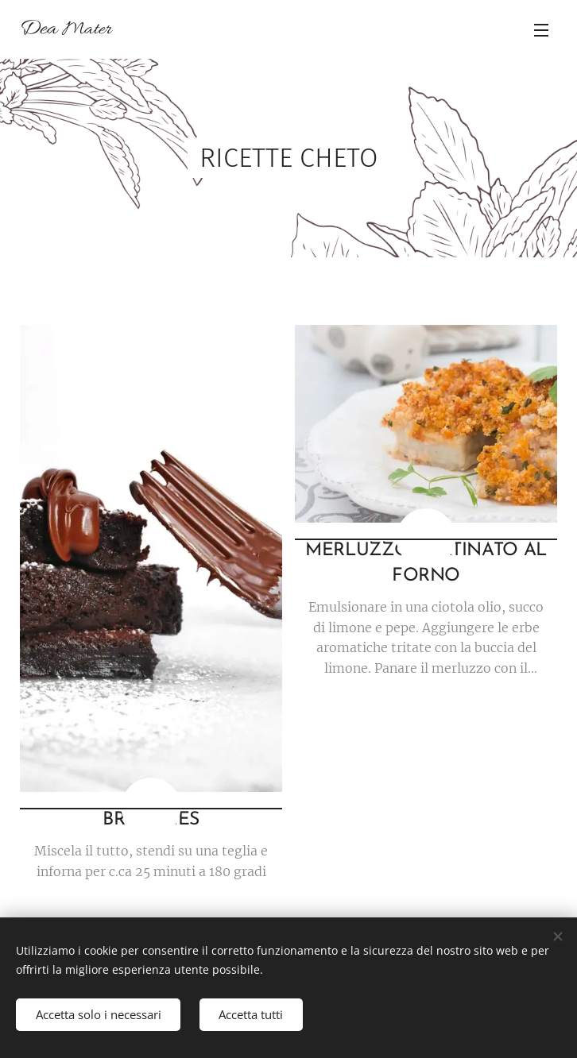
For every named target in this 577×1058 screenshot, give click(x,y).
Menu (541, 30)
